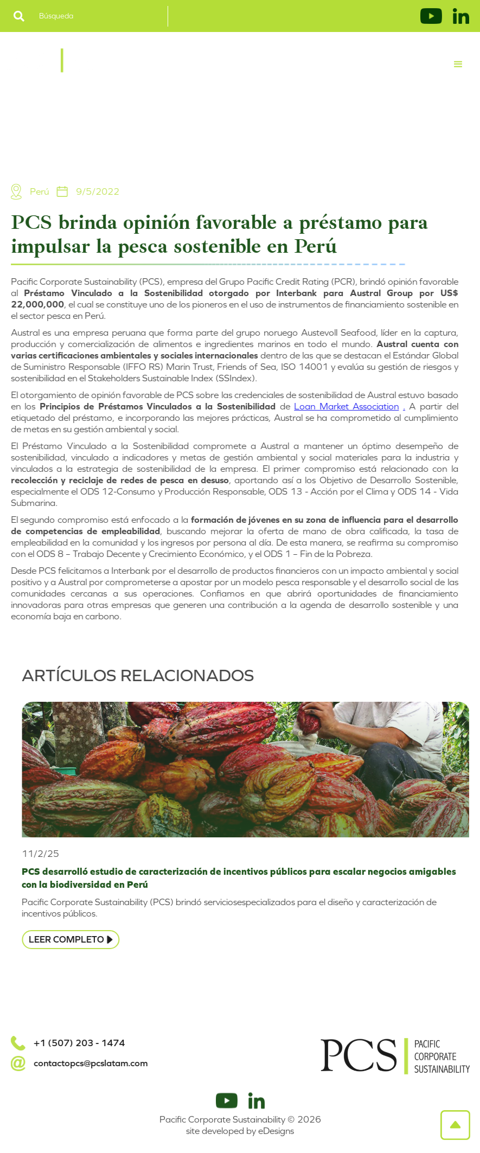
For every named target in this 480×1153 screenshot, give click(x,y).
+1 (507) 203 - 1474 (72, 1043)
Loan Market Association (340, 406)
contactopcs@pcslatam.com (84, 1063)
